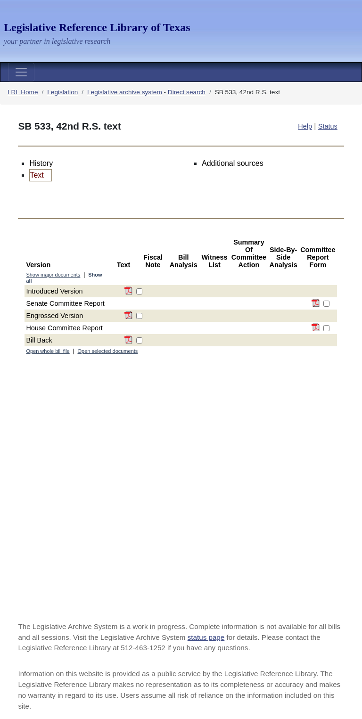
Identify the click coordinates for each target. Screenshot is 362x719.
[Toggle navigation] (21, 72)
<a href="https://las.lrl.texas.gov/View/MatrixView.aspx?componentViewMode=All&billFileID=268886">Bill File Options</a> (181, 418)
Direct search (187, 92)
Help (305, 126)
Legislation (62, 92)
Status (327, 126)
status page (206, 637)
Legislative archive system (124, 92)
